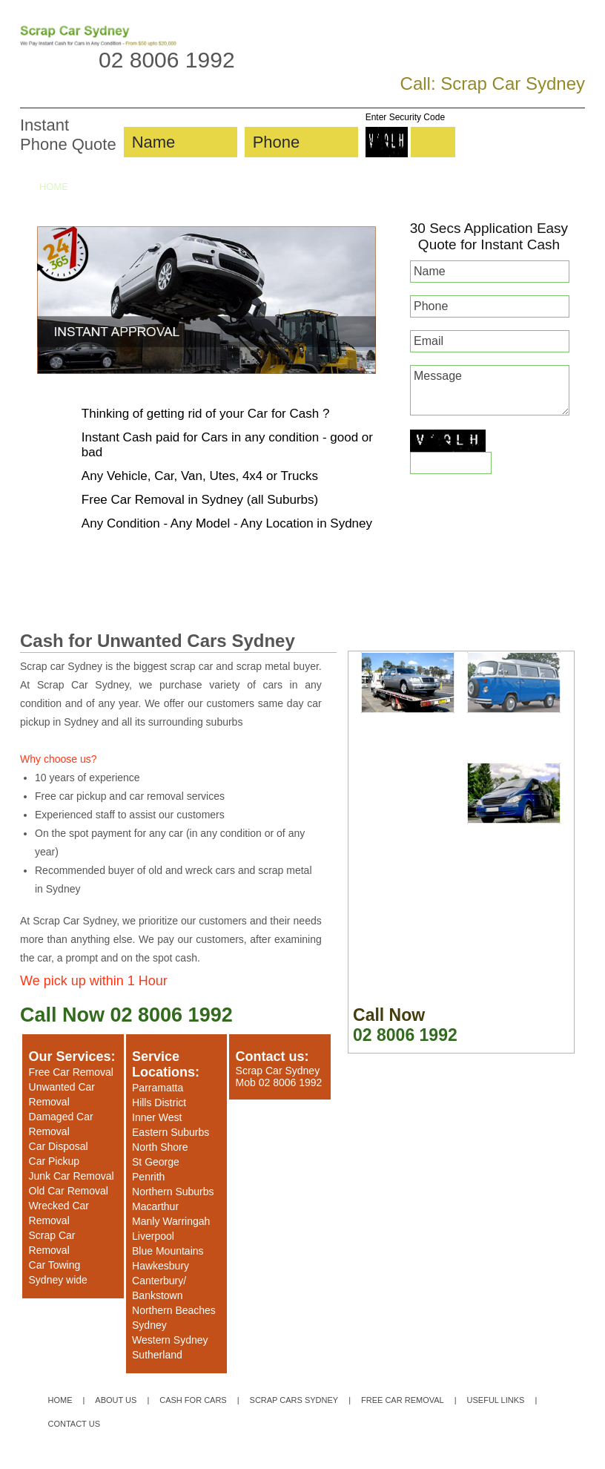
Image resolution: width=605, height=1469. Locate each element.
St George (155, 1162)
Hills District (159, 1102)
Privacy (253, 1457)
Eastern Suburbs (170, 1132)
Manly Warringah (171, 1221)
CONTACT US (74, 214)
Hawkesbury (160, 1266)
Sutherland (157, 1355)
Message (489, 390)
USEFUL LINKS (496, 1400)
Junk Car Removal (71, 1176)
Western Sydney (170, 1340)
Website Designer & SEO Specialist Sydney (487, 1457)
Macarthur (155, 1206)
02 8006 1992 (167, 59)
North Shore (160, 1147)
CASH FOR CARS (179, 186)
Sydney (149, 1325)
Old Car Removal (68, 1191)
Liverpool (153, 1236)
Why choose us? (58, 759)
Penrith (148, 1177)
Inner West (157, 1117)
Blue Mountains (168, 1251)
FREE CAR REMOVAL (395, 186)
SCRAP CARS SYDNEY (283, 186)
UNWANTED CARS (497, 186)
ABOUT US (103, 186)
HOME (53, 186)
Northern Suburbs (173, 1191)
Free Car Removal (71, 1072)
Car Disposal (58, 1146)
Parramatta (157, 1088)
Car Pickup (54, 1161)
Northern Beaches (174, 1310)
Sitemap (221, 1457)
